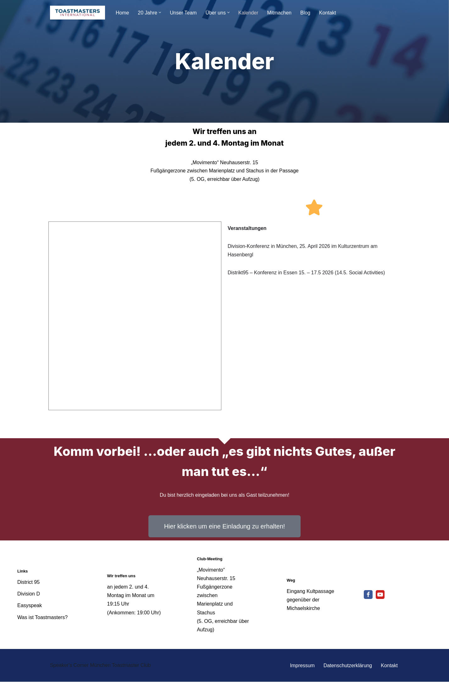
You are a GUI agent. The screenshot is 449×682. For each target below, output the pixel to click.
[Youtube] (380, 594)
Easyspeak (29, 605)
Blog (306, 12)
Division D (28, 594)
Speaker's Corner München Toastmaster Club (101, 665)
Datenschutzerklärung (347, 665)
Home (122, 12)
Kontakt (328, 12)
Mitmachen (280, 12)
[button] (160, 12)
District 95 (28, 582)
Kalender (249, 12)
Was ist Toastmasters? (42, 617)
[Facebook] (368, 594)
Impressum (301, 665)
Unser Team (183, 12)
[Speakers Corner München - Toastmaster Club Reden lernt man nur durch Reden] (77, 13)
